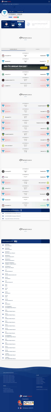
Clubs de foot (39, 378)
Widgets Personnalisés (8, 391)
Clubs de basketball (40, 379)
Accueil (4, 4)
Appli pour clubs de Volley (9, 380)
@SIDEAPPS (31, 408)
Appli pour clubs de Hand (8, 379)
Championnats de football (42, 390)
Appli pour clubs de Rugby (9, 378)
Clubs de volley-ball (40, 383)
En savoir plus (43, 68)
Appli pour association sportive (10, 383)
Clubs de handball (40, 381)
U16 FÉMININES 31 (15, 4)
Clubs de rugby (39, 380)
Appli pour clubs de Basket (9, 377)
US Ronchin (9, 4)
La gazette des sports (8, 390)
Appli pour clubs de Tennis (9, 381)
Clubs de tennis (39, 384)
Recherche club (6, 388)
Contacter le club (20, 11)
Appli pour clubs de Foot (8, 375)
